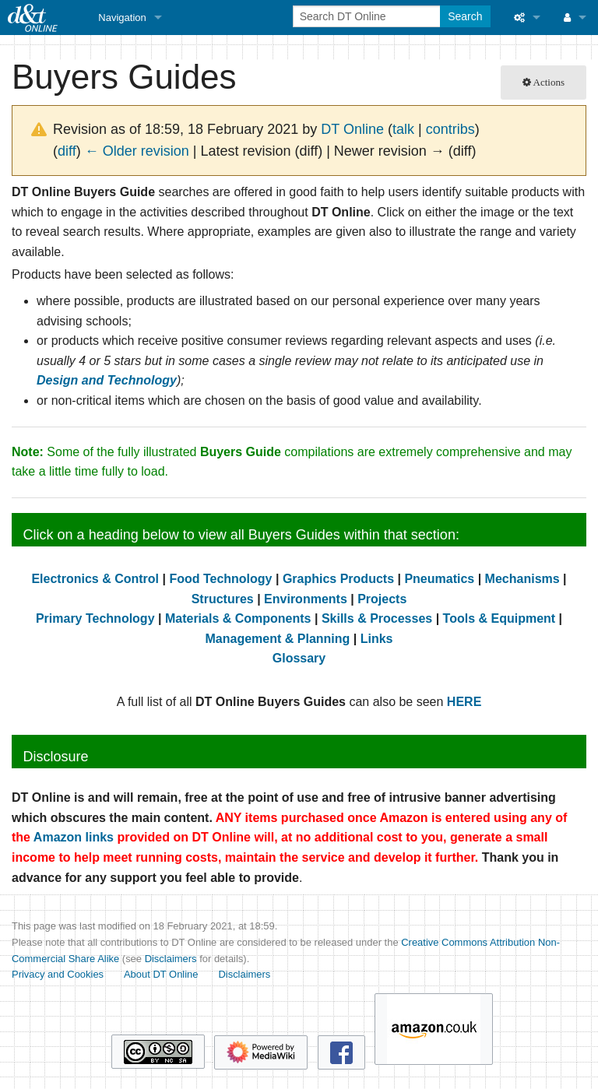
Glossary (299, 658)
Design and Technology (107, 380)
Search (465, 16)
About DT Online (161, 974)
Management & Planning (278, 638)
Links (377, 638)
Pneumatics (439, 578)
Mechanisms (522, 578)
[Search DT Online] (368, 16)
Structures (223, 599)
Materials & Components (238, 618)
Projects (381, 599)
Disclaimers (171, 958)
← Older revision (137, 151)
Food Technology (220, 578)
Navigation (122, 17)
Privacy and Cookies (58, 974)
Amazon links (73, 837)
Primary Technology (95, 618)
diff (67, 151)
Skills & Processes (377, 618)
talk (403, 129)
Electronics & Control (95, 578)
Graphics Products (338, 578)
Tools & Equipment (499, 618)
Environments (305, 599)
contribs (450, 129)
